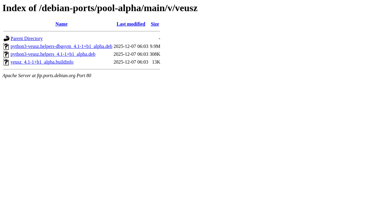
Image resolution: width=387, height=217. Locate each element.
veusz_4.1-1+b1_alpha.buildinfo (42, 61)
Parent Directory (27, 38)
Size (155, 24)
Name (61, 24)
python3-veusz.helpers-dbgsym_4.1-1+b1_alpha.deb (61, 46)
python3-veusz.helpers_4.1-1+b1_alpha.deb (53, 54)
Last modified (131, 24)
